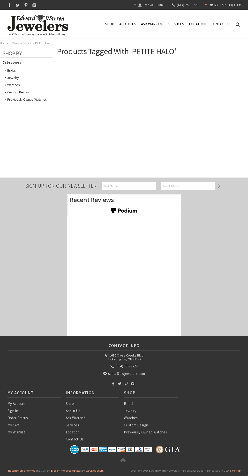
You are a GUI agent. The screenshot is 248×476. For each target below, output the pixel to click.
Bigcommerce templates (66, 470)
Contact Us (221, 24)
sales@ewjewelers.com (124, 373)
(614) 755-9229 (124, 366)
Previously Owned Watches (27, 99)
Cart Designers (94, 470)
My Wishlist (16, 432)
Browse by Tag (21, 43)
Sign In (13, 411)
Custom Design (18, 92)
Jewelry (13, 77)
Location (197, 24)
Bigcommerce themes (21, 470)
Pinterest (26, 5)
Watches (13, 85)
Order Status (18, 418)
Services (176, 24)
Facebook (10, 5)
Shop (109, 24)
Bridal (11, 70)
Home (4, 43)
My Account (17, 403)
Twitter (18, 5)
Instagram (34, 5)
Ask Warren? (152, 24)
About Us (127, 24)
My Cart (14, 425)
